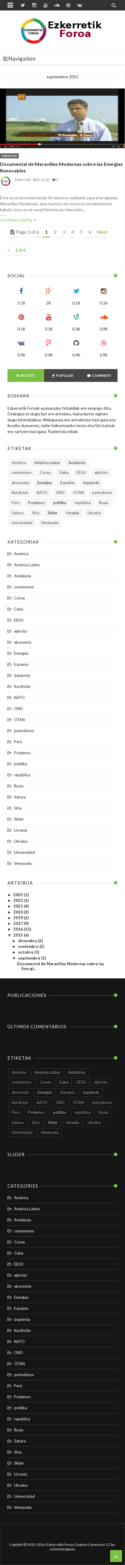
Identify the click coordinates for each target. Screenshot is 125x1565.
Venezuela (49, 522)
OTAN (78, 492)
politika (59, 502)
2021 (18, 906)
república (83, 502)
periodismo (102, 492)
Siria (35, 512)
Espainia (67, 482)
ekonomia (20, 482)
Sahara (18, 512)
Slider (53, 512)
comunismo (22, 472)
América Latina (47, 462)
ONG (60, 492)
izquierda (91, 482)
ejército (101, 472)
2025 (18, 894)
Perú (16, 502)
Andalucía (76, 462)
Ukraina (94, 512)
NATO (42, 492)
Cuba (63, 472)
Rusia (103, 502)
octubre (26, 952)
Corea (45, 472)
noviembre (28, 946)
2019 (18, 917)
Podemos (36, 502)
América (19, 462)
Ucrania (72, 512)
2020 (18, 912)
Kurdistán (20, 492)
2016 (18, 929)
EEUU (81, 472)
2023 (18, 900)
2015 (18, 935)
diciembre (28, 940)
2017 (18, 923)
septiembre (29, 958)
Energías (9, 155)
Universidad (22, 522)
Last (21, 250)
